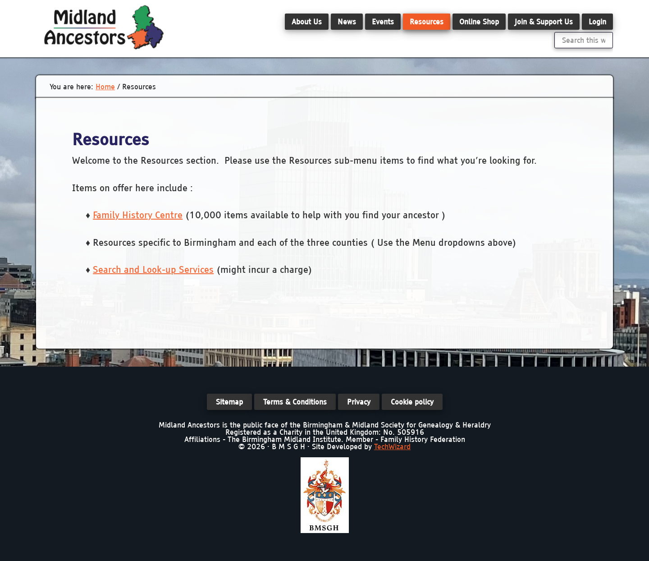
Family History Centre (138, 215)
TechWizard (392, 446)
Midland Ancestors (103, 27)
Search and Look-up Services (153, 269)
